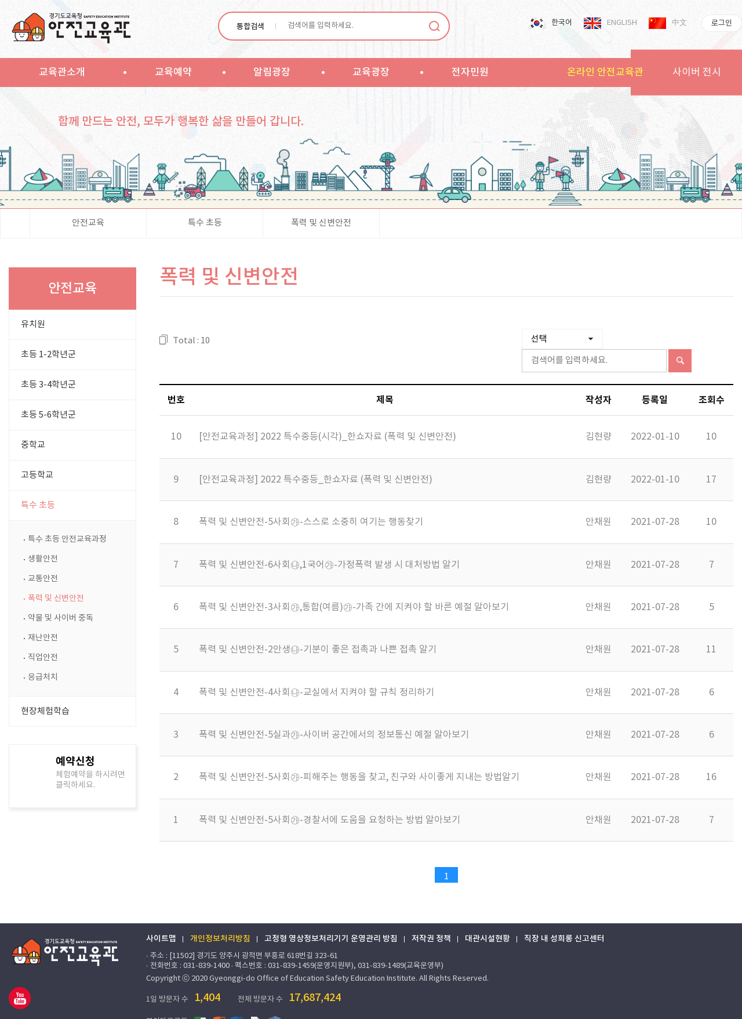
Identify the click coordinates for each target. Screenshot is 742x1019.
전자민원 (470, 72)
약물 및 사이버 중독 (60, 618)
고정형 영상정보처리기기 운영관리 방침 (331, 919)
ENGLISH (622, 23)
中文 (679, 23)
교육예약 (173, 72)
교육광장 (371, 72)
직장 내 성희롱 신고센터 (564, 919)
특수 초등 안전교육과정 (67, 539)
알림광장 (271, 72)
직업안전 (43, 658)
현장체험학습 (45, 711)
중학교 (33, 445)
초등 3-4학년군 (48, 385)
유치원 (33, 324)
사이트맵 (161, 919)
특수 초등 (205, 223)
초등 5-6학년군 (48, 415)
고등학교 (37, 475)
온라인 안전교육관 (605, 72)
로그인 (721, 23)
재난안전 (43, 638)
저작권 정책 (431, 919)
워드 (238, 1001)
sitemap (525, 72)
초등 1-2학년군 (48, 355)
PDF (256, 1001)
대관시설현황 (487, 919)
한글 (275, 1001)
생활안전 (43, 559)
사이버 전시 (696, 72)
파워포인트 (219, 1001)
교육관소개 (62, 72)
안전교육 (88, 223)
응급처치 (43, 677)
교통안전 (43, 579)
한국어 (561, 23)
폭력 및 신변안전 (321, 223)
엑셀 (201, 1001)
